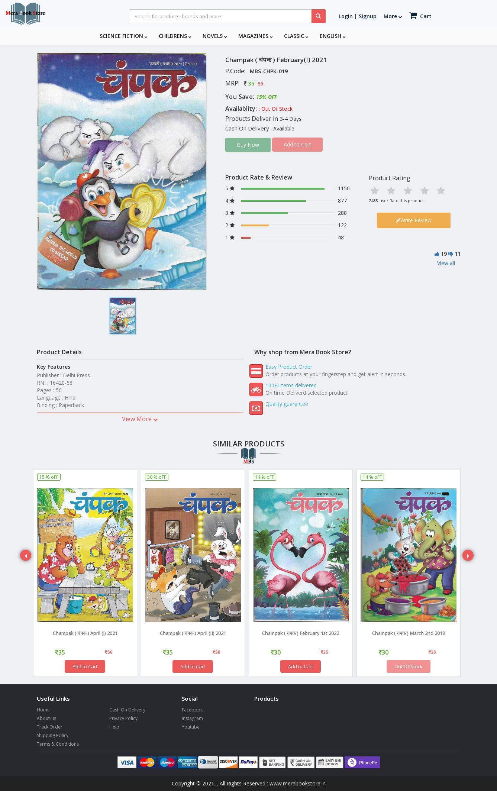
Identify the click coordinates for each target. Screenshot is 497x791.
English (333, 35)
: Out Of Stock (276, 108)
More (393, 16)
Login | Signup (358, 16)
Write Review (414, 220)
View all (446, 263)
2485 (373, 200)
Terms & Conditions (58, 744)
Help (114, 727)
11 (458, 253)
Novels (215, 35)
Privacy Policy (123, 718)
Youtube (191, 727)
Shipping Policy (52, 735)
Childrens (175, 35)
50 (260, 84)
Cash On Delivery (127, 710)
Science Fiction (124, 35)
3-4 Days (290, 118)
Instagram (192, 718)
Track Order (49, 727)
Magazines (255, 35)
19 (444, 253)
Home (43, 710)
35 (251, 83)
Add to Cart (84, 666)
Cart (420, 15)
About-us (46, 718)
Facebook (192, 710)
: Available (282, 128)
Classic (296, 35)
